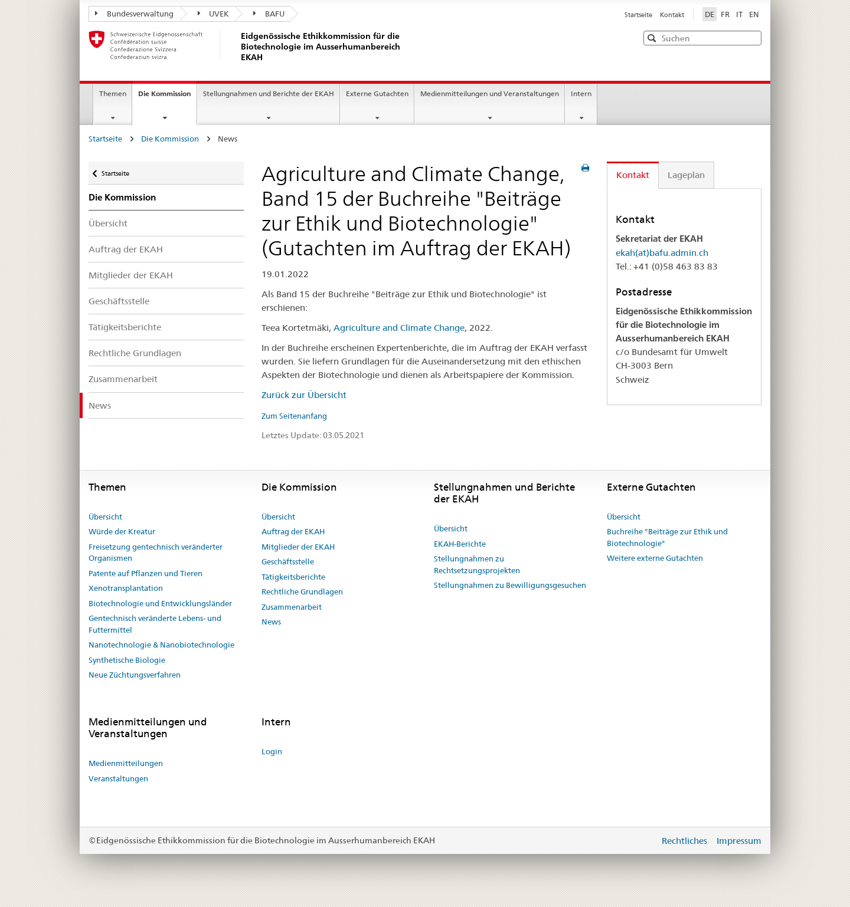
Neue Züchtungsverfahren (135, 674)
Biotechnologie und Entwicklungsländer (160, 603)
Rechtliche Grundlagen (135, 353)
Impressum (739, 840)
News (100, 405)
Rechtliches (686, 840)
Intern (581, 93)
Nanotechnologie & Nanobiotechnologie (161, 644)
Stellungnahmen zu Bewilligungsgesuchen (510, 585)
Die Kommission (167, 97)
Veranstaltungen (118, 778)
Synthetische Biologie (127, 660)
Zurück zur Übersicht (303, 394)
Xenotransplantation (126, 588)
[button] (751, 37)
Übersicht (108, 223)
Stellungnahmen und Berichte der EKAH (268, 93)
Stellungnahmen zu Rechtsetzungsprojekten (477, 564)
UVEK (214, 13)
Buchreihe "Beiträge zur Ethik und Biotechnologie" (667, 537)
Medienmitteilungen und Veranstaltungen (489, 93)
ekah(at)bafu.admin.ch (662, 252)
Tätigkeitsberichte (125, 327)
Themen (112, 93)
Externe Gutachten (377, 93)
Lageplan (686, 174)
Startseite (639, 15)
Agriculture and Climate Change (399, 327)
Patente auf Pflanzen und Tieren (145, 573)
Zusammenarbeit (123, 379)
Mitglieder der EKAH (131, 275)
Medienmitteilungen (126, 763)
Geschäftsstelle (119, 301)
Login (271, 751)
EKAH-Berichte (460, 543)
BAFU (269, 13)
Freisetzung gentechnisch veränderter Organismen (156, 552)
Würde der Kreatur (122, 531)
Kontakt (672, 15)
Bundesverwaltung (134, 13)
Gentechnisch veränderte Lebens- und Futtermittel (155, 624)
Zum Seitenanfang (294, 415)
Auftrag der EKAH (126, 249)
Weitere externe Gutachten (655, 558)
